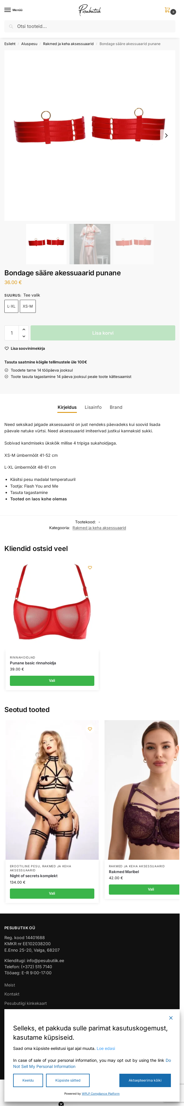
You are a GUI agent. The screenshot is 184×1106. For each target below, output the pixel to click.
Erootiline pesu (25, 866)
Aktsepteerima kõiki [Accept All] (145, 1080)
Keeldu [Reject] (28, 1080)
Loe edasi (106, 1048)
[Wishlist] (90, 567)
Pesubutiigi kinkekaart (25, 1003)
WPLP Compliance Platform (101, 1093)
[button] (168, 10)
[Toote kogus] (11, 332)
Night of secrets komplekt (34, 875)
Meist (9, 984)
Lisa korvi (103, 333)
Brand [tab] (116, 407)
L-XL (11, 306)
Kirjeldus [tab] (67, 407)
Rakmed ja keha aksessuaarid (68, 44)
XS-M (28, 306)
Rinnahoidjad (22, 657)
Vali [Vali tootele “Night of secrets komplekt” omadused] (52, 893)
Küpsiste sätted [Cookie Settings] (67, 1080)
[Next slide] (166, 135)
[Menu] (13, 10)
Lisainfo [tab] (93, 407)
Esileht (9, 44)
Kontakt (12, 993)
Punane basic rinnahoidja (33, 663)
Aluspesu (29, 44)
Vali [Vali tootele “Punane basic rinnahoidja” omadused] (52, 680)
